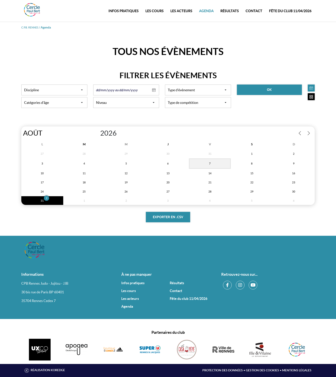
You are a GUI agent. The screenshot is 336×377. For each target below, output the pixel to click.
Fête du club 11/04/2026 (290, 11)
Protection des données (222, 370)
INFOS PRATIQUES (123, 11)
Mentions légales (296, 370)
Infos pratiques (133, 283)
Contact (176, 291)
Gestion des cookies (262, 370)
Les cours (154, 11)
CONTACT (254, 11)
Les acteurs (181, 11)
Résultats (229, 11)
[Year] (96, 133)
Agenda (206, 11)
